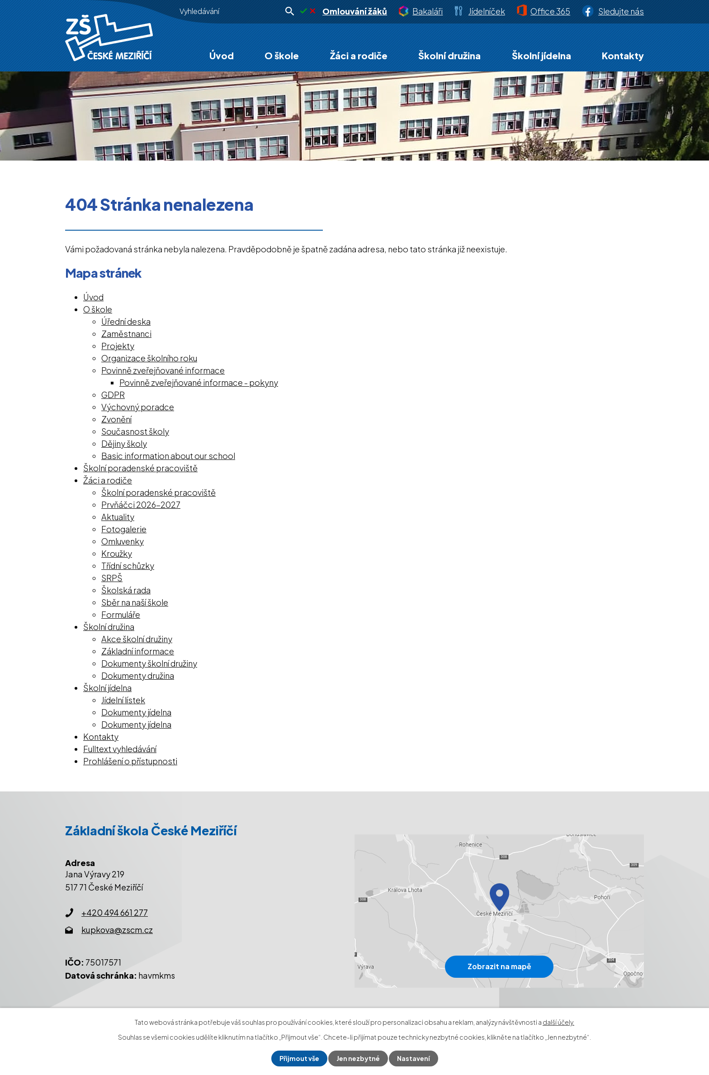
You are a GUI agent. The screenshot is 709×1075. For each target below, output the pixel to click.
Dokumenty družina (137, 675)
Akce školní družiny (136, 639)
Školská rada (126, 590)
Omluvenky (122, 541)
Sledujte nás (621, 11)
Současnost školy (135, 431)
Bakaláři (427, 11)
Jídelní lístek (123, 700)
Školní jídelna (541, 55)
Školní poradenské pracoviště (140, 468)
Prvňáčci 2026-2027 (140, 504)
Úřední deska (126, 321)
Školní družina (449, 55)
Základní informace (137, 651)
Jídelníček (486, 11)
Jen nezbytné (358, 1058)
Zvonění (116, 419)
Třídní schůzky (127, 565)
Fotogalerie (124, 529)
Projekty (117, 346)
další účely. (558, 1022)
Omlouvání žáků (354, 11)
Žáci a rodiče (359, 55)
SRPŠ (112, 578)
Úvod (221, 55)
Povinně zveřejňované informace (163, 370)
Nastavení (413, 1058)
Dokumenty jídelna (136, 712)
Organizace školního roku (149, 358)
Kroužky (116, 553)
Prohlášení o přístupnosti (130, 761)
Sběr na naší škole (134, 602)
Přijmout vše (299, 1058)
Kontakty (623, 55)
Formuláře (120, 614)
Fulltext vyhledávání (119, 749)
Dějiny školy (124, 443)
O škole (282, 55)
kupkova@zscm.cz (117, 929)
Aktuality (117, 516)
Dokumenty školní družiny (149, 663)
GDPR (113, 394)
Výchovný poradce (137, 407)
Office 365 (550, 11)
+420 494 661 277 (114, 912)
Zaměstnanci (126, 333)
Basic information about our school (168, 455)
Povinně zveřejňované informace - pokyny (198, 382)
